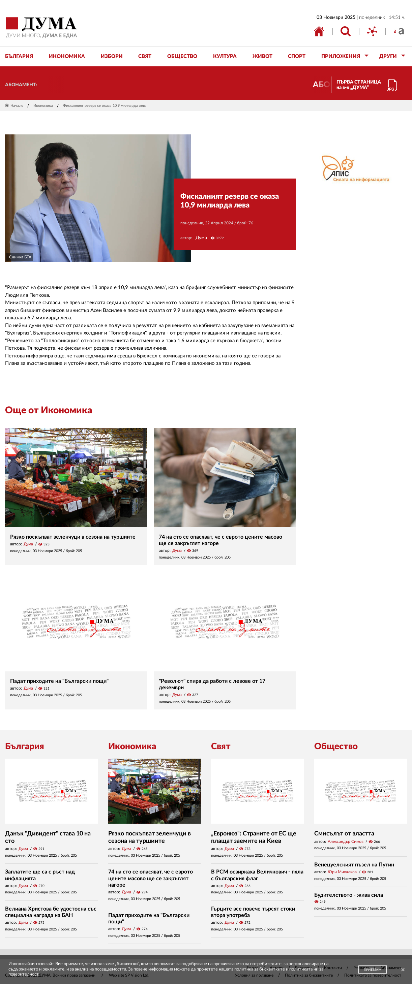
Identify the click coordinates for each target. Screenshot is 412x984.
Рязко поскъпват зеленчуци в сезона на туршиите (73, 537)
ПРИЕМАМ (372, 970)
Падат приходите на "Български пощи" (59, 681)
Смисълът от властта (344, 834)
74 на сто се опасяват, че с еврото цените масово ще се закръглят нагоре (150, 878)
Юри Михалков (342, 872)
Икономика (43, 105)
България (24, 746)
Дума (201, 237)
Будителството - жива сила (348, 895)
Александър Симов (345, 841)
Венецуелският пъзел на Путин (354, 864)
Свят (221, 746)
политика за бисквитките (259, 969)
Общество (336, 746)
